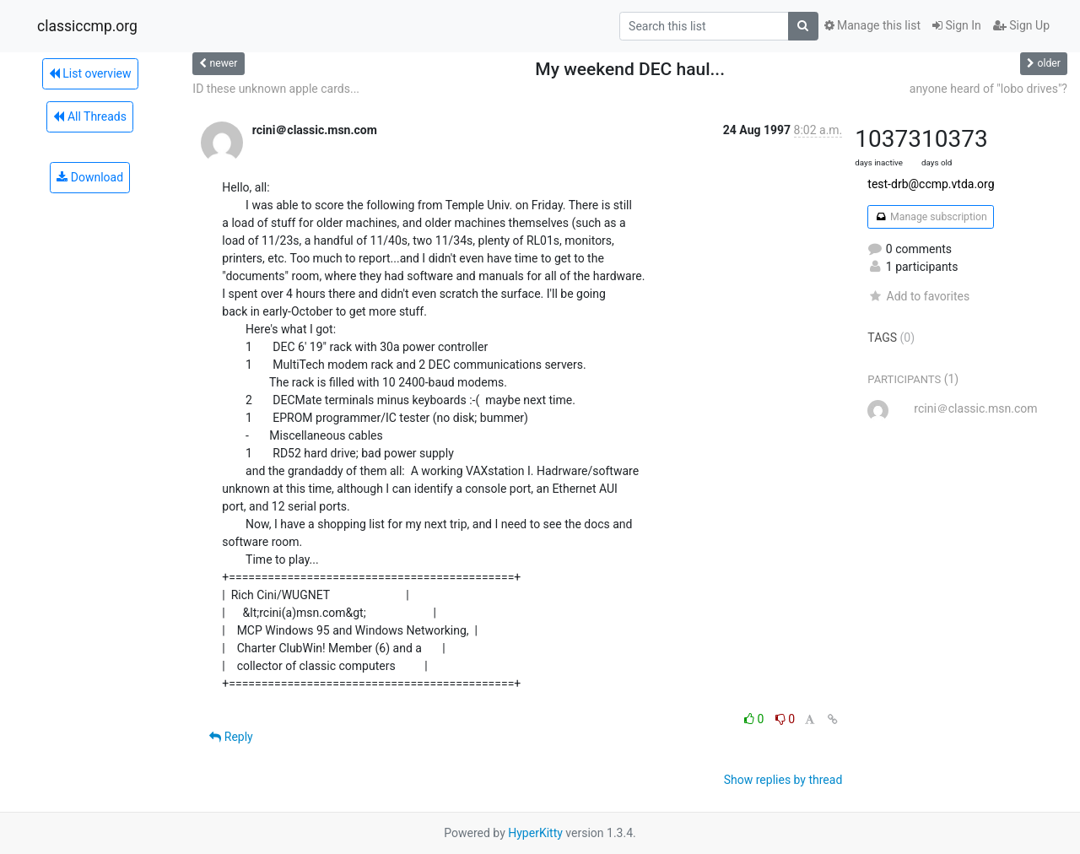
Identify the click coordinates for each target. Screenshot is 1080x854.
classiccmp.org (87, 26)
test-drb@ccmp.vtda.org (930, 184)
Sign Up (1021, 25)
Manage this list (872, 25)
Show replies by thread (783, 779)
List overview (90, 73)
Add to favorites (918, 296)
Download (90, 177)
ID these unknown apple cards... (275, 88)
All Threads (89, 116)
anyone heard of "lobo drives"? (988, 88)
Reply (230, 736)
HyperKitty (535, 833)
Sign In (956, 25)
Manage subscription (930, 217)
